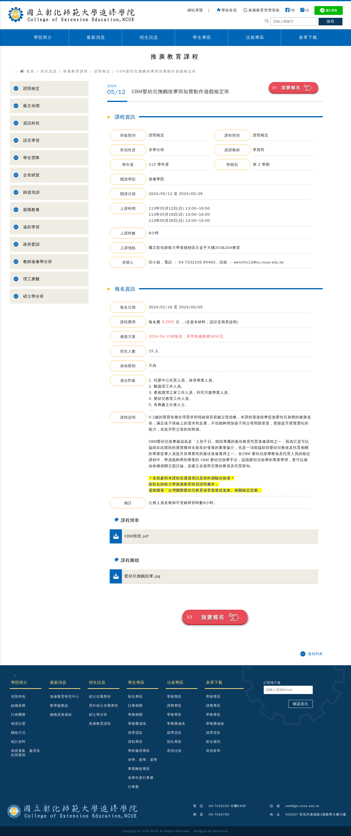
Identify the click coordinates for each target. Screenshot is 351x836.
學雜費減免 (137, 724)
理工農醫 (31, 279)
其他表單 (213, 751)
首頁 (27, 71)
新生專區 (135, 697)
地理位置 (18, 724)
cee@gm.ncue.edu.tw (303, 806)
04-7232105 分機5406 (227, 806)
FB (292, 10)
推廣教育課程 (75, 71)
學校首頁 (229, 10)
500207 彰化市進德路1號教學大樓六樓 (316, 814)
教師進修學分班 (37, 261)
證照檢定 (102, 71)
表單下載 (308, 37)
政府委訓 (31, 244)
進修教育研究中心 (64, 697)
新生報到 (213, 742)
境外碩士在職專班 (103, 706)
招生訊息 (149, 37)
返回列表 (315, 654)
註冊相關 (135, 706)
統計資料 (18, 742)
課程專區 (135, 742)
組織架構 (18, 706)
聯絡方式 (18, 733)
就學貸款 (135, 733)
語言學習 (31, 140)
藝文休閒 (31, 105)
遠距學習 (31, 227)
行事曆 (133, 787)
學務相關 (135, 715)
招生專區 (174, 742)
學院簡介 (43, 37)
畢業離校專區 (139, 769)
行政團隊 (18, 715)
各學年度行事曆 (141, 778)
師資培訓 (31, 192)
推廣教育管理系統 (264, 10)
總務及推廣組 (61, 715)
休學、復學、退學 (142, 760)
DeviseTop (220, 831)
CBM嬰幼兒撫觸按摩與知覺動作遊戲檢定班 (180, 92)
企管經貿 (31, 175)
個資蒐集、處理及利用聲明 (25, 753)
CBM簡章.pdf (136, 536)
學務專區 (174, 715)
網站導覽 (195, 10)
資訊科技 (31, 123)
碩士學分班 (33, 296)
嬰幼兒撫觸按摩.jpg (142, 576)
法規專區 (255, 37)
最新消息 (96, 37)
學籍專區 (174, 697)
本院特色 (18, 697)
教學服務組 (59, 706)
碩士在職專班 (100, 697)
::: (17, 71)
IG (307, 10)
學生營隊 (31, 157)
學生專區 (202, 37)
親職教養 (31, 209)
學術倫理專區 (139, 751)
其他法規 (174, 751)
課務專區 (174, 706)
